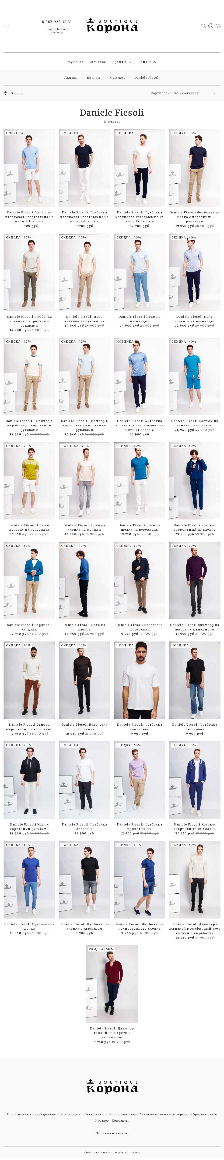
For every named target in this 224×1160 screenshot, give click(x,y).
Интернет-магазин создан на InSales (112, 1154)
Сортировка (161, 95)
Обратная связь (203, 1116)
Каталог (102, 1122)
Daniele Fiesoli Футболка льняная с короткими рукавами (29, 323)
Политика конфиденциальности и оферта (44, 1116)
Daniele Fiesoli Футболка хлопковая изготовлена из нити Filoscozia (29, 219)
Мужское (76, 63)
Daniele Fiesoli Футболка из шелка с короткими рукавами (195, 219)
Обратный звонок (112, 1135)
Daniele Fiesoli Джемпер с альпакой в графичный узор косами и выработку (194, 930)
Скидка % (147, 63)
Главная (71, 79)
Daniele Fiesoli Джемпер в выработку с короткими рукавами (29, 427)
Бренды (119, 63)
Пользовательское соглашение (110, 1116)
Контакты (120, 1122)
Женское (98, 63)
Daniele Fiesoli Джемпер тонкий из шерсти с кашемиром (112, 1035)
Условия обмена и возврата (164, 1116)
